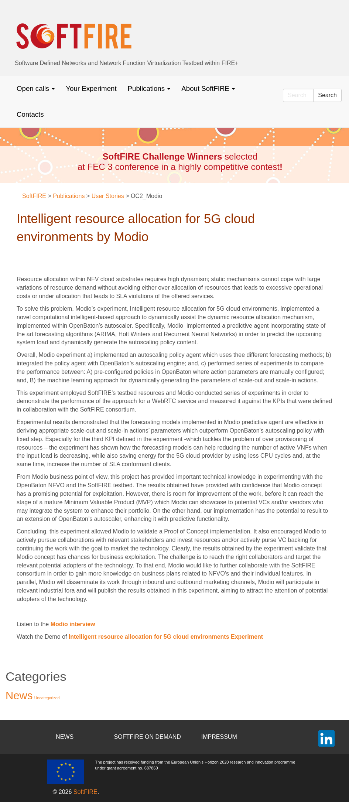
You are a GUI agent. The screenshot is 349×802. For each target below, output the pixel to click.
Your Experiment (91, 88)
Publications (149, 88)
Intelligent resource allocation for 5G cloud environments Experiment (166, 637)
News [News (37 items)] (19, 695)
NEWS (64, 737)
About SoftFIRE (208, 88)
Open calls (36, 88)
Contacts (30, 114)
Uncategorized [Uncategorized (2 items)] (47, 698)
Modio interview (73, 624)
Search (327, 95)
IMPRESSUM (219, 737)
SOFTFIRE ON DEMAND (147, 737)
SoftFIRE (85, 792)
